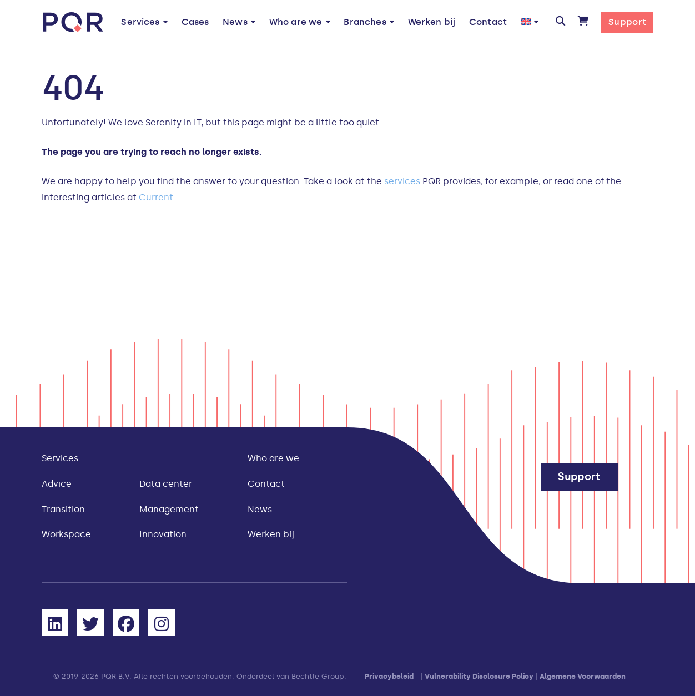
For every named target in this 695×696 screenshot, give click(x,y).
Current (156, 197)
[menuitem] (529, 22)
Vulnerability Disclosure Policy (479, 676)
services (402, 181)
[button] (560, 22)
